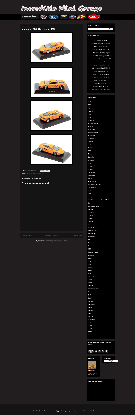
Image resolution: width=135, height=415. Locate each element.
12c (31, 173)
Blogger (103, 411)
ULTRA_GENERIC (87, 411)
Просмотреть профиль (92, 374)
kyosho (35, 173)
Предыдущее (77, 235)
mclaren (40, 173)
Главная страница (51, 235)
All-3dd (92, 370)
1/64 (28, 173)
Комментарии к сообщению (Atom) (57, 241)
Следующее (26, 235)
